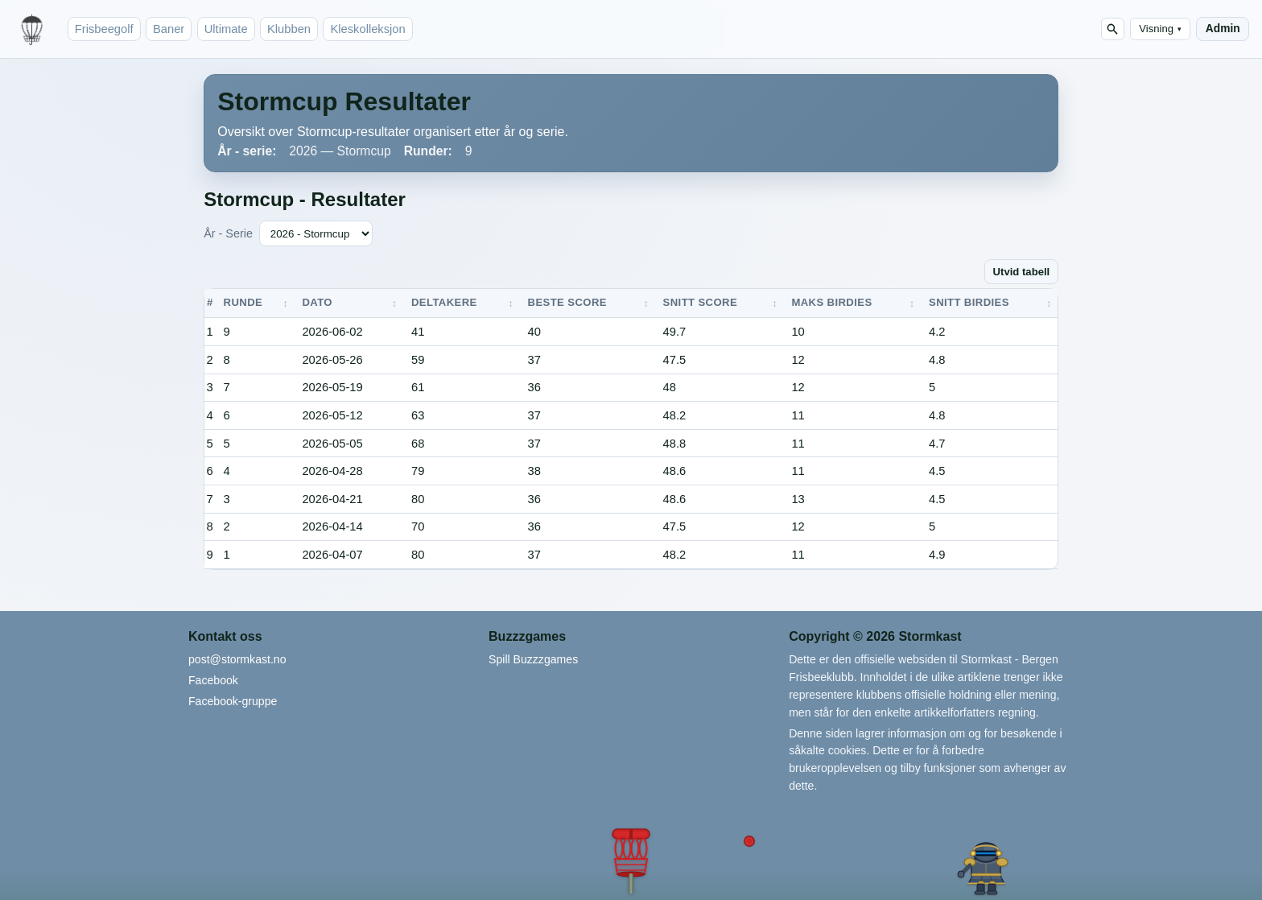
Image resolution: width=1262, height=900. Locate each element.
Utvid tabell (1021, 272)
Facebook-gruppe (232, 701)
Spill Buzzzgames (533, 659)
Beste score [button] (567, 302)
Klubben (289, 29)
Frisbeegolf (104, 29)
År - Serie (228, 233)
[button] (631, 861)
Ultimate (226, 29)
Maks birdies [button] (831, 302)
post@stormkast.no (237, 659)
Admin (1223, 29)
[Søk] (1112, 29)
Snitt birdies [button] (969, 302)
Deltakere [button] (444, 302)
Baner (168, 29)
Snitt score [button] (700, 302)
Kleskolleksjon (367, 29)
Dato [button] (317, 302)
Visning (1160, 29)
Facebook (213, 680)
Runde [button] (243, 302)
